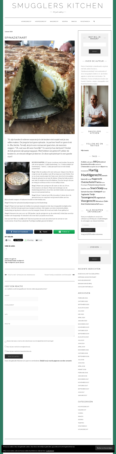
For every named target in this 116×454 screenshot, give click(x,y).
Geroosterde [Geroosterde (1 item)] (84, 171)
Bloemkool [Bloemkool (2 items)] (102, 162)
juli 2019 (81, 340)
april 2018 (81, 366)
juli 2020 (81, 311)
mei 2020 (81, 314)
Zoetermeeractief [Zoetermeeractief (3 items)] (92, 204)
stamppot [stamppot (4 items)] (98, 191)
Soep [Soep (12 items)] (100, 188)
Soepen (65, 21)
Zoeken (94, 51)
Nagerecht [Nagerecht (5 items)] (97, 178)
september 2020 (83, 304)
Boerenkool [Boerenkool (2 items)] (85, 164)
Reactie (7, 324)
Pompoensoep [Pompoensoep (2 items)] (93, 185)
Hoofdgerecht (40, 21)
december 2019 (83, 324)
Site (6, 314)
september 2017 (83, 389)
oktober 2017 (83, 385)
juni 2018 (81, 363)
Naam (7, 295)
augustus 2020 (83, 308)
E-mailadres (9, 305)
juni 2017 (81, 392)
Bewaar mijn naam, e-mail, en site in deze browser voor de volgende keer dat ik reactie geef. (30, 341)
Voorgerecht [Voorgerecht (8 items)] (88, 200)
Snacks (74, 21)
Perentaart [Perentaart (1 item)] (84, 185)
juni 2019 (81, 343)
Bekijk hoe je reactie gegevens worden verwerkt (56, 361)
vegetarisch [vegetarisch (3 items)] (100, 197)
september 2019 (83, 333)
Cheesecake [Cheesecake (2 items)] (85, 166)
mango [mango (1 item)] (89, 179)
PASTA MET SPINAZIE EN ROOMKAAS (21, 275)
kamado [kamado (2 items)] (104, 175)
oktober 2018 (83, 353)
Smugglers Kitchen (58, 6)
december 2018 (83, 350)
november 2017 (83, 382)
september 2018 (83, 356)
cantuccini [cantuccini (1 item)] (98, 164)
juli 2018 (81, 359)
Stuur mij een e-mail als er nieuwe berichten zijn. (19, 351)
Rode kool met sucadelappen (88, 274)
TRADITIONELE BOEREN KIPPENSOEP (57, 275)
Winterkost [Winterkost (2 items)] (100, 201)
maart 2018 (82, 369)
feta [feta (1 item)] (106, 166)
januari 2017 (82, 395)
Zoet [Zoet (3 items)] (83, 204)
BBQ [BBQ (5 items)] (95, 161)
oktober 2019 (83, 330)
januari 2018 (82, 376)
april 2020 (81, 317)
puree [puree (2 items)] (103, 185)
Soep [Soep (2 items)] (105, 188)
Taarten (81, 423)
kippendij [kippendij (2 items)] (84, 179)
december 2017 (83, 379)
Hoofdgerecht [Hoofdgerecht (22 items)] (91, 175)
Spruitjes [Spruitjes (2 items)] (90, 192)
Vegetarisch (85, 21)
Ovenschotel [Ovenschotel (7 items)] (88, 182)
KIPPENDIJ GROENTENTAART (87, 277)
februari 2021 (83, 298)
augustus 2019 (83, 337)
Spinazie (22, 262)
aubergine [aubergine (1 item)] (90, 162)
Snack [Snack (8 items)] (93, 188)
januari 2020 (82, 321)
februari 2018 (83, 372)
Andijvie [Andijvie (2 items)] (83, 162)
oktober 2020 (83, 301)
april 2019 (81, 347)
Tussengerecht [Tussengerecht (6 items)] (88, 197)
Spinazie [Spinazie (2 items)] (84, 192)
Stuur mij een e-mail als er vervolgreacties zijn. (18, 346)
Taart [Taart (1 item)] (103, 191)
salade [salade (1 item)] (88, 188)
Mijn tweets (85, 150)
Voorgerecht (26, 21)
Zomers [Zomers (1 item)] (101, 204)
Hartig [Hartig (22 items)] (93, 170)
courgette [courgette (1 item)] (92, 166)
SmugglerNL (12, 258)
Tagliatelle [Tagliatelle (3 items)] (85, 194)
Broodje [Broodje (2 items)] (92, 164)
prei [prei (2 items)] (99, 185)
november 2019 (83, 327)
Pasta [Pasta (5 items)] (98, 182)
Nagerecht (54, 21)
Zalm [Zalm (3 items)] (106, 201)
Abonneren (88, 230)
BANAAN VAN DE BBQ (85, 283)
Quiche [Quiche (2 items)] (83, 188)
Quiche (17, 262)
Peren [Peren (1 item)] (103, 182)
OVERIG (80, 413)
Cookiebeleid (50, 451)
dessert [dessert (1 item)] (98, 166)
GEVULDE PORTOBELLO (85, 287)
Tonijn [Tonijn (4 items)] (92, 194)
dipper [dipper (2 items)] (102, 166)
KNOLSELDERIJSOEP (84, 280)
